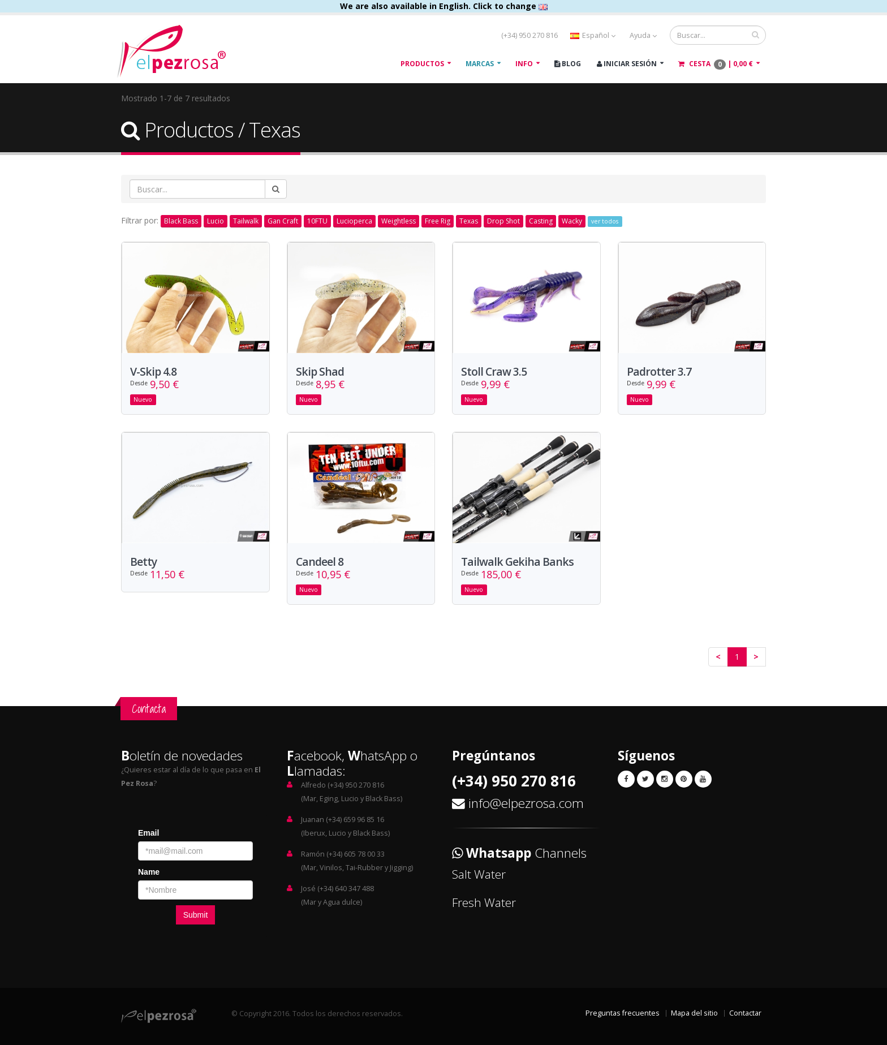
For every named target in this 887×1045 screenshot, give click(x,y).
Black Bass (181, 221)
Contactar (745, 1013)
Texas (468, 221)
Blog (567, 63)
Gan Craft (283, 221)
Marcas (480, 63)
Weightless (398, 221)
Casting (541, 221)
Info (524, 63)
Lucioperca (354, 221)
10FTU (317, 221)
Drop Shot (503, 221)
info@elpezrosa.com (526, 803)
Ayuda (643, 35)
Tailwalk (246, 221)
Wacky (572, 221)
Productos (422, 63)
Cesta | (715, 64)
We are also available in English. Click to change (444, 6)
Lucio (215, 221)
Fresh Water (484, 902)
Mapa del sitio (694, 1013)
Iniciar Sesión (627, 63)
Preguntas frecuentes (622, 1013)
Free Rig (437, 221)
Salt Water (479, 874)
